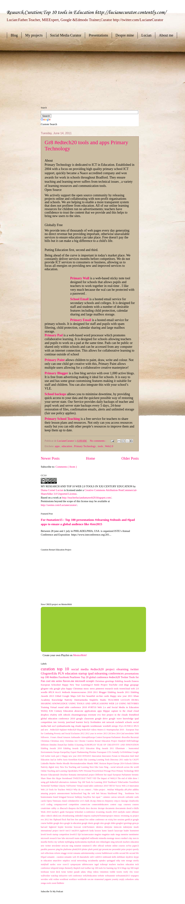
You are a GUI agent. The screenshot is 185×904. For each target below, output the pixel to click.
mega (118, 834)
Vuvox (118, 786)
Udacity (62, 786)
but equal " (97, 797)
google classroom (85, 718)
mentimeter (134, 834)
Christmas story (57, 741)
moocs (118, 838)
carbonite (130, 797)
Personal (88, 771)
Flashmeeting (83, 752)
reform (57, 853)
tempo (62, 868)
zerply (122, 879)
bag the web (89, 793)
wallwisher (46, 876)
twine (64, 872)
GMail (58, 696)
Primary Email (81, 320)
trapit (136, 868)
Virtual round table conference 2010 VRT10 (96, 786)
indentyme (128, 827)
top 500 (130, 868)
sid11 (92, 857)
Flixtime (93, 752)
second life (124, 853)
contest (114, 804)
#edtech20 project (103, 669)
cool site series (54, 681)
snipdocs (67, 861)
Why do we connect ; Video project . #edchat (94, 790)
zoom (54, 883)
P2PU (81, 771)
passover (52, 849)
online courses (119, 846)
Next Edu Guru (97, 767)
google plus (60, 688)
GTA (109, 752)
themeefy (69, 868)
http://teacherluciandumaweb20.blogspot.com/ (87, 497)
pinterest (100, 688)
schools (129, 722)
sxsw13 (66, 864)
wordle (44, 692)
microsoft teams (73, 838)
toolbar (88, 868)
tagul (97, 864)
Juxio (65, 760)
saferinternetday (88, 853)
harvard (45, 827)
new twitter (46, 846)
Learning (92, 760)
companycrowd (61, 804)
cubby (54, 808)
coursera (128, 804)
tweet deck (55, 872)
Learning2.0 (87, 684)
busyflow (87, 797)
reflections (49, 853)
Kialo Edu (83, 760)
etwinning (125, 816)
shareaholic (85, 857)
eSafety (54, 714)
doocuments (121, 808)
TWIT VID (91, 778)
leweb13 (74, 834)
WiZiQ (45, 711)
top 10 (64, 668)
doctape (101, 808)
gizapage (134, 684)
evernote (92, 714)
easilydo (122, 812)
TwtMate (54, 786)
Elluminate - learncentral (127, 748)
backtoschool (77, 793)
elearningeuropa (79, 714)
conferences (116, 673)
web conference (75, 876)
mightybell (85, 838)
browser (71, 797)
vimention (105, 872)
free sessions (119, 819)
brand (56, 797)
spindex (103, 861)
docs (88, 808)
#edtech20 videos (89, 730)
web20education (90, 876)
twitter (134, 669)
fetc (51, 819)
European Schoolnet (51, 684)
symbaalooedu (64, 726)
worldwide (82, 879)
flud (69, 819)
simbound (107, 857)
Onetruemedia (81, 699)
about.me (79, 711)
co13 (44, 804)
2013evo (112, 733)
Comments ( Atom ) (66, 466)
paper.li (135, 846)
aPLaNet (128, 790)
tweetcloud (125, 688)
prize (123, 849)
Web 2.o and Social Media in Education (118, 707)
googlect (120, 823)
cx (58, 808)
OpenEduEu (73, 771)
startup (83, 673)
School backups (56, 394)
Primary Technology (85, 446)
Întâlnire (60, 883)
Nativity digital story (50, 767)
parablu (44, 849)
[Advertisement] (65, 69)
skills (114, 857)
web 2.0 (135, 688)
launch (111, 831)
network (110, 722)
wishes (56, 879)
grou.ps (135, 823)
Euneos (135, 681)
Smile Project (101, 684)
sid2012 (99, 857)
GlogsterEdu (49, 673)
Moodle (66, 763)
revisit (70, 853)
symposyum (76, 864)
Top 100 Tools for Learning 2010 (93, 782)
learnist (80, 722)
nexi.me (65, 846)
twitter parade (74, 872)
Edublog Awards (123, 681)
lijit (79, 834)
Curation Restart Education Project (102, 741)
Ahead (60, 737)
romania (77, 853)
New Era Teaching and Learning (75, 767)
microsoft (80, 681)
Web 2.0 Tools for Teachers (53, 790)
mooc (87, 688)
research (109, 688)
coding (50, 804)
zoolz (49, 883)
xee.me (90, 879)
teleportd (55, 868)
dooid (129, 808)
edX (60, 714)
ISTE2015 (87, 756)
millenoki (94, 838)
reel (43, 853)
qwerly (136, 849)
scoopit (90, 681)
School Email (79, 299)
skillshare (121, 857)
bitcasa (104, 793)
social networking (79, 861)
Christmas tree (72, 741)
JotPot (60, 760)
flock (64, 819)
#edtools (66, 692)
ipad (91, 673)
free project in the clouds (115, 714)
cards (136, 797)
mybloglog (70, 842)
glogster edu (47, 688)
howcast (78, 827)
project (129, 849)
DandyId (122, 741)
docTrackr (81, 808)
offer (95, 846)
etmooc (117, 816)
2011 (96, 692)
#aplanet (64, 730)
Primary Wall (80, 278)
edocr (43, 816)
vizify (126, 872)
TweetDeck (134, 782)
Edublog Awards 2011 (119, 692)
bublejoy (79, 797)
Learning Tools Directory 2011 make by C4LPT (117, 760)
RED (136, 771)
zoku (137, 879)
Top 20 (85, 677)
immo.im (118, 827)
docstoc (94, 808)
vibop (90, 872)
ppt (100, 849)
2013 (105, 733)
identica (100, 827)
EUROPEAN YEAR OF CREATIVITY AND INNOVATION (112, 745)
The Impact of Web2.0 (107, 778)
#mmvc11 (101, 730)
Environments (47, 752)
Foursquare (102, 752)
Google (135, 752)
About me (166, 35)
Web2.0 (109, 446)
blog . (121, 793)
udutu (84, 872)
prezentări (116, 849)
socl (54, 726)
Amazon (67, 737)
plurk (90, 849)
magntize (106, 834)
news (93, 688)
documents (110, 808)
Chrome (82, 741)
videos (96, 872)
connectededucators (101, 804)
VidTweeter (71, 786)
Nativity (69, 699)
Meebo (59, 763)
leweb (44, 834)
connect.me (86, 804)
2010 (90, 692)
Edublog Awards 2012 (74, 748)
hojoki (61, 827)
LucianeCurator (66, 440)
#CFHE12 (129, 726)
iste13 (68, 831)
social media (81, 669)
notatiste (78, 846)
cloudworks (134, 801)
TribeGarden (123, 782)
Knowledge (58, 699)
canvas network (118, 797)
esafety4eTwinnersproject (102, 816)
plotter (85, 849)
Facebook (64, 677)
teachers (113, 864)
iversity (62, 722)
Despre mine (125, 35)
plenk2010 (77, 849)
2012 (82, 733)
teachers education (126, 864)
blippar (107, 711)
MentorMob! (80, 655)
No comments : (98, 440)
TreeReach (113, 782)
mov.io (136, 838)
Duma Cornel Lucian (52, 490)
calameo (107, 797)
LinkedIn (45, 763)
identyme (109, 827)
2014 (118, 733)
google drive (102, 718)
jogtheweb (84, 831)
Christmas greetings (105, 681)
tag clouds (76, 726)
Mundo (90, 763)
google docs (59, 823)
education (67, 446)
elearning (123, 669)
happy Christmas (75, 688)
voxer (136, 872)
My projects (34, 35)
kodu (92, 831)
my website (59, 842)
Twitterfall (45, 786)
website (101, 876)
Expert (74, 752)
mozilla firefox (47, 842)
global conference (99, 677)
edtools (67, 714)
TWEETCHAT (80, 778)
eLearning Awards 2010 (107, 812)
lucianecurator (88, 834)
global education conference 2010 (58, 718)
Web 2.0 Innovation (130, 786)
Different (45, 745)
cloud (136, 711)
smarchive (58, 861)
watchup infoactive (59, 876)
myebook (91, 842)
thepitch (77, 868)
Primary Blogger (57, 373)
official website (105, 846)
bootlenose (130, 793)
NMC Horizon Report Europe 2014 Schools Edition (116, 763)
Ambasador (76, 737)
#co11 (58, 692)
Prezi (113, 771)
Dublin (71, 745)
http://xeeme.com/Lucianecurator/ (59, 505)
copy (121, 804)
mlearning (101, 673)
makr (113, 834)
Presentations (98, 35)
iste (55, 722)
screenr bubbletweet (104, 853)
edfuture (135, 812)
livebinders (96, 722)
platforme (67, 849)
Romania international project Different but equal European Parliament (100, 775)
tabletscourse (88, 864)
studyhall (45, 864)
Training (45, 707)
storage (129, 861)
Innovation (97, 756)
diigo (127, 684)
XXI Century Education (61, 711)
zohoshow (130, 879)
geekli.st (129, 819)
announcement (64, 793)
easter (129, 812)
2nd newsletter (127, 733)
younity (115, 879)
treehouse (45, 872)
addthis (136, 790)
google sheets (88, 823)
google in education (73, 823)
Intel (132, 756)
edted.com (57, 816)
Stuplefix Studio (98, 699)
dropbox (45, 714)
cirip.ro (117, 801)
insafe (136, 827)
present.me (107, 849)
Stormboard (67, 778)
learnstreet (134, 831)
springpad (111, 861)
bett (98, 793)
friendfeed (134, 714)
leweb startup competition (58, 834)
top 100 (45, 677)
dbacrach (64, 808)
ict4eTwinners (89, 827)
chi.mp (93, 801)
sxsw (60, 864)
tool (83, 868)
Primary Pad (54, 335)
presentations (132, 673)
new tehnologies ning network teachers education (117, 842)
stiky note (121, 861)
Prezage (108, 771)
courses (135, 804)
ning (71, 846)
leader (127, 831)
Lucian (146, 35)
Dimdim (53, 745)
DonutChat (62, 745)
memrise (125, 834)
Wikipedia (119, 790)
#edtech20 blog (74, 730)
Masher (52, 763)
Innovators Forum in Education (116, 756)
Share (43, 778)
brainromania (47, 797)
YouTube (114, 684)
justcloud (71, 722)
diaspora (72, 808)
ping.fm (59, 849)
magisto (98, 834)
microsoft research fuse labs (53, 838)
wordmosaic (96, 726)
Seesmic (135, 775)
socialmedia (93, 861)
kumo (105, 831)
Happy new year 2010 (72, 756)
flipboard (57, 819)
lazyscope (119, 831)
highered (53, 827)
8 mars (53, 737)
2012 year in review (94, 733)
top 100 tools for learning (102, 868)
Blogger (103, 692)
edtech (49, 816)
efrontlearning (68, 816)
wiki (51, 879)
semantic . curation (55, 857)
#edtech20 (115, 677)
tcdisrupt (104, 864)
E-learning (80, 745)
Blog (14, 35)
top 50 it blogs (120, 868)
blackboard (113, 793)
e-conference (90, 812)
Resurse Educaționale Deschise (55, 775)
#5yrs (121, 726)
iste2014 (75, 831)
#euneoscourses (79, 692)
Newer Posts (50, 458)
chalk (87, 801)
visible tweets (116, 872)
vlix (131, 872)
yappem (108, 879)
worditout (64, 879)
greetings (128, 823)
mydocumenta (81, 842)
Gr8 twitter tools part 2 (51, 756)
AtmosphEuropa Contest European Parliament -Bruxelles (106, 737)
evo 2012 (45, 819)
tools (101, 446)
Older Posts (130, 458)
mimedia (103, 838)
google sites (99, 823)
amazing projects (49, 793)
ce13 (82, 801)
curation (49, 668)
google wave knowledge (122, 718)
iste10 (62, 831)
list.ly (87, 722)
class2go (125, 801)
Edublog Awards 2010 (52, 748)
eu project (134, 816)
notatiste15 (87, 846)
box (137, 793)
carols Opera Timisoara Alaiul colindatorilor (60, 801)
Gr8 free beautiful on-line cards (93, 696)
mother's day (127, 838)
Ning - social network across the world (121, 767)
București (135, 737)
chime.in (100, 801)
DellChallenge (132, 741)
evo (99, 714)
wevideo (45, 879)
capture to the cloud (122, 711)
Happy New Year (71, 684)
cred (121, 684)
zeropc (115, 726)
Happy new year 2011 (122, 696)
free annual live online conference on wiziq (94, 819)
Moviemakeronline (78, 763)
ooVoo (129, 846)
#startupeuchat (113, 730)
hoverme (69, 827)
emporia (87, 816)
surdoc (53, 864)
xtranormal (99, 879)
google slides (110, 823)
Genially (116, 752)
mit (104, 722)
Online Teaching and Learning (54, 771)
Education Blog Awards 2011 (100, 748)
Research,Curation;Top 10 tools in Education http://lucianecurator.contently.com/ (86, 12)
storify (136, 861)
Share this (51, 778)
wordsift (107, 726)
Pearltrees (75, 677)
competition (75, 804)
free (73, 819)
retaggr (64, 853)
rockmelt (120, 722)
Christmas (45, 741)
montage (111, 838)
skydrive (130, 857)
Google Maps (69, 696)
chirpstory (109, 801)
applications (91, 711)
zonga (43, 883)
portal (96, 849)
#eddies (54, 677)
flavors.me (69, 681)
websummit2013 (123, 876)
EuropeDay (65, 752)
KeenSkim (73, 760)
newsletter (57, 846)
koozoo (98, 831)
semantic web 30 (72, 857)
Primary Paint (55, 360)
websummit (110, 876)
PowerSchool (98, 771)
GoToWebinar (126, 752)
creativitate (46, 808)
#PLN (51, 692)
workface (73, 879)
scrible (116, 853)
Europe (57, 752)
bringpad (63, 797)
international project (50, 831)
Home (90, 458)
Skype (59, 778)
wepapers (135, 876)
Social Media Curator (65, 35)
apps (57, 446)
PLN (61, 673)
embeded (79, 816)
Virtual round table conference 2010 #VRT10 (73, 707)
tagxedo (86, 726)
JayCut (53, 760)
